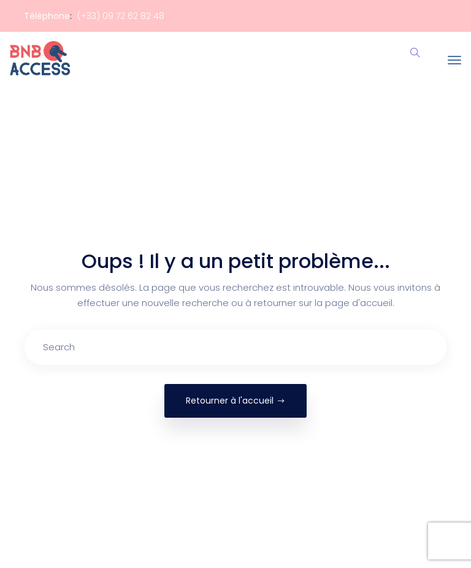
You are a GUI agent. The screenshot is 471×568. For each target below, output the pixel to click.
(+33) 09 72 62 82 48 (120, 16)
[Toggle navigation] (454, 60)
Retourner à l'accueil (235, 400)
